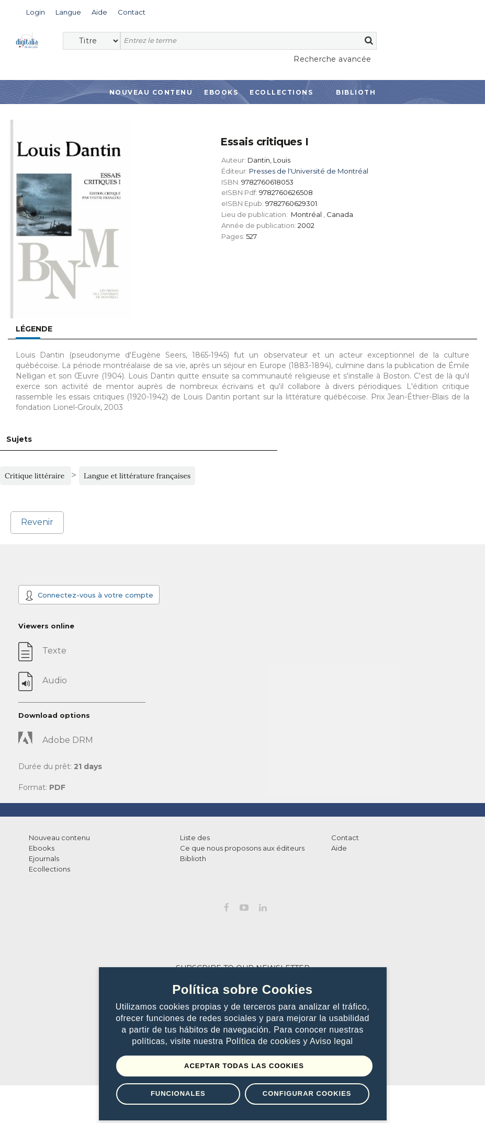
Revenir (37, 522)
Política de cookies (264, 1041)
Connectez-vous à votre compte (89, 595)
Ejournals (44, 858)
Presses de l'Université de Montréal (308, 171)
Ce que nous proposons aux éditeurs (242, 848)
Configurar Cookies (307, 1093)
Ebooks (221, 92)
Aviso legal (331, 1041)
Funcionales (178, 1093)
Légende (34, 329)
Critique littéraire (35, 475)
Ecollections (281, 92)
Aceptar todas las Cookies (244, 1066)
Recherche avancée (332, 59)
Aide (339, 848)
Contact (345, 837)
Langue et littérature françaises (137, 475)
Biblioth (356, 92)
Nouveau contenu (151, 92)
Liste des (195, 837)
